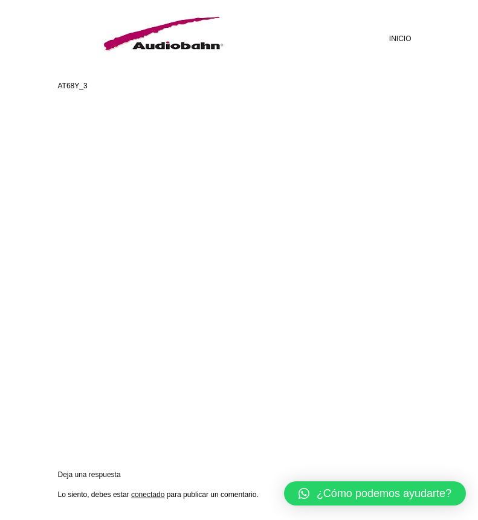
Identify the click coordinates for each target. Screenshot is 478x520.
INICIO (400, 38)
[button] (375, 493)
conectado (147, 494)
